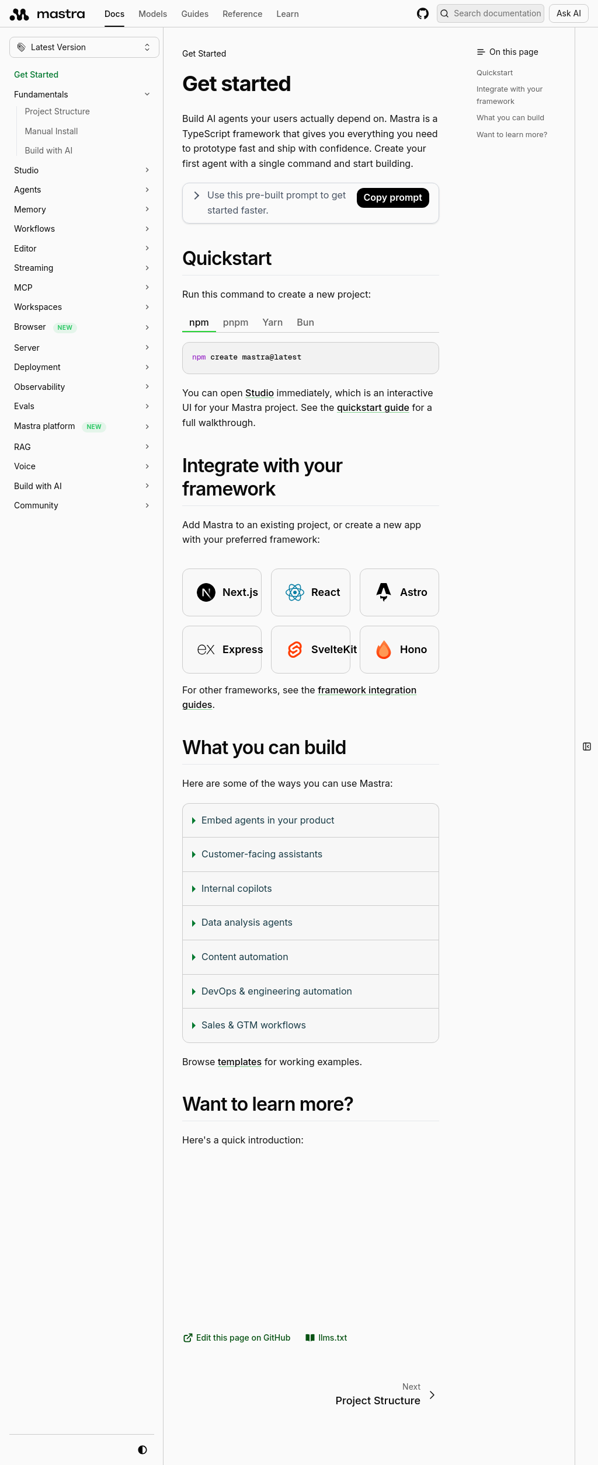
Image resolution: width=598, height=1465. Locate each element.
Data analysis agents (247, 922)
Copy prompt (393, 197)
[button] (90, 94)
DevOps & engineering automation (276, 990)
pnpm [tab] (236, 321)
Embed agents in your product (268, 819)
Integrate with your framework (510, 95)
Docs (114, 15)
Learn (288, 14)
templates (240, 1061)
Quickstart (495, 72)
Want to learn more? (512, 134)
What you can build (510, 117)
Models (152, 14)
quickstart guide (373, 407)
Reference (242, 14)
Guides (194, 14)
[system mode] (142, 1449)
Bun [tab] (305, 321)
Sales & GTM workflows (253, 1025)
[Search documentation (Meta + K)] (490, 13)
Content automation (244, 956)
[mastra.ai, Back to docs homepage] (47, 13)
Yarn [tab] (272, 321)
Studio (259, 392)
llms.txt (325, 1338)
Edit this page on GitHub (236, 1338)
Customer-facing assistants (261, 854)
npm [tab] (199, 321)
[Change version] (84, 47)
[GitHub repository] (422, 13)
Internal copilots (236, 888)
